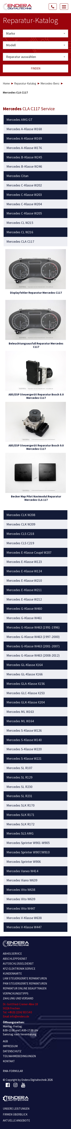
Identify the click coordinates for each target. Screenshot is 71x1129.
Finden (35, 68)
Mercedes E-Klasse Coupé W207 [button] (28, 552)
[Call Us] (53, 6)
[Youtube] (23, 1085)
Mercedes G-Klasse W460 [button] (24, 608)
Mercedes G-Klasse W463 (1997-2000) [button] (33, 637)
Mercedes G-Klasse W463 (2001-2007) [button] (33, 646)
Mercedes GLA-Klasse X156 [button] (25, 684)
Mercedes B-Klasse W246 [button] (24, 166)
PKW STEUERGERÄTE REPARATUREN (25, 983)
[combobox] (35, 33)
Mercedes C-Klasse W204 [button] (24, 204)
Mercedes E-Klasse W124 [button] (24, 571)
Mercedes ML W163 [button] (20, 712)
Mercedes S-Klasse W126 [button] (24, 730)
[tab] (36, 119)
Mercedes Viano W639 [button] (21, 880)
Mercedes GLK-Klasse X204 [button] (25, 702)
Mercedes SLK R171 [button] (20, 815)
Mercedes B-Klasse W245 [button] (24, 157)
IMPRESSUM (10, 1046)
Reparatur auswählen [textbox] (21, 57)
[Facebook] (8, 1085)
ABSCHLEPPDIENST (15, 958)
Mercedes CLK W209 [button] (20, 524)
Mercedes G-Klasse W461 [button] (24, 618)
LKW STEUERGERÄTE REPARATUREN (25, 978)
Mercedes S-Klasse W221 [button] (24, 758)
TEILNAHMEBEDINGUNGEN (19, 1056)
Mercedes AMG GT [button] (19, 120)
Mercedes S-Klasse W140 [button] (24, 740)
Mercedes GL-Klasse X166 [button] (24, 674)
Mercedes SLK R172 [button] (20, 824)
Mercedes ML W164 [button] (20, 721)
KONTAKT (9, 1061)
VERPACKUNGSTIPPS (15, 993)
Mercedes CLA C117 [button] (20, 241)
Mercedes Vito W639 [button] (20, 899)
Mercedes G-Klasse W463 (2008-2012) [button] (33, 655)
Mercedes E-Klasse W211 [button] (24, 590)
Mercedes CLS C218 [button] (20, 534)
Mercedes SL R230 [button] (19, 787)
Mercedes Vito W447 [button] (20, 908)
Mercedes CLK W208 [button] (20, 515)
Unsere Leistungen (16, 1108)
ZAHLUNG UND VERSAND (18, 998)
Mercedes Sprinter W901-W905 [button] (28, 843)
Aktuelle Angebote (16, 1120)
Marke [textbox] (10, 33)
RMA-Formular (13, 1071)
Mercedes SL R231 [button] (19, 796)
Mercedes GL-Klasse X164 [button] (24, 665)
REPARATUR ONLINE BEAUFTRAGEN (24, 988)
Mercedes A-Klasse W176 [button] (24, 148)
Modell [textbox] (11, 45)
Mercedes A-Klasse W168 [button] (24, 129)
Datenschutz (12, 1051)
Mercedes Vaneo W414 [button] (22, 871)
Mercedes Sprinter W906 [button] (23, 862)
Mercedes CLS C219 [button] (20, 543)
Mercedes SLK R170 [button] (20, 805)
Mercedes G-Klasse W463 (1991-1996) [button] (33, 627)
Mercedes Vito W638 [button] (20, 890)
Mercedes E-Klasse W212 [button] (24, 599)
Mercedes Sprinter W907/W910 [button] (28, 852)
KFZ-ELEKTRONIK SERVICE (19, 968)
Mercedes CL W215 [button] (19, 223)
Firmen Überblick (15, 1114)
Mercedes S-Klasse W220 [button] (24, 749)
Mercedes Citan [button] (17, 176)
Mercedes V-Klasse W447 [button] (24, 927)
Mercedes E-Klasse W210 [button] (24, 580)
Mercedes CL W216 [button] (19, 232)
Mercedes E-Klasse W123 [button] (24, 562)
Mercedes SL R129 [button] (19, 777)
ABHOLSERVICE (12, 953)
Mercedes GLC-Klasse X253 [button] (25, 693)
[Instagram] (15, 1085)
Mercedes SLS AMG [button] (20, 833)
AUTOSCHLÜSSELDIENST (18, 963)
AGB (5, 1041)
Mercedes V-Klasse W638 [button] (24, 918)
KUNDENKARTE (12, 973)
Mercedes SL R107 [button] (19, 768)
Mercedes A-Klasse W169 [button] (24, 138)
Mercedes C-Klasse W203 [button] (24, 195)
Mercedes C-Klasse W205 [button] (24, 213)
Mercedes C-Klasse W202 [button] (24, 185)
